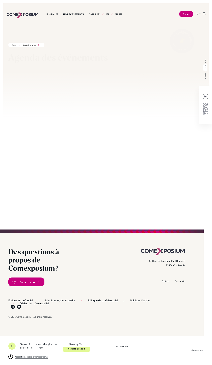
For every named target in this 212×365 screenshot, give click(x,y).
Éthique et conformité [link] (20, 300)
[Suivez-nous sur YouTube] (19, 307)
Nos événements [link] (73, 14)
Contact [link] (165, 281)
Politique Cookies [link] (140, 300)
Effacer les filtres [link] (198, 81)
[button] (205, 69)
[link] (22, 14)
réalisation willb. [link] (197, 350)
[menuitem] (198, 14)
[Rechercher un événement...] (29, 81)
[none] (198, 14)
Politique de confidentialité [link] (103, 300)
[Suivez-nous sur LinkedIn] (13, 307)
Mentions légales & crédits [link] (60, 300)
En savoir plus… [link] (123, 346)
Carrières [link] (95, 14)
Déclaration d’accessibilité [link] (34, 303)
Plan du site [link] (180, 281)
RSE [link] (108, 14)
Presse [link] (118, 14)
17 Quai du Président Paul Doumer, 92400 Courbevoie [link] (167, 263)
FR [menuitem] (197, 14)
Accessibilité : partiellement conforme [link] (31, 356)
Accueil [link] (15, 45)
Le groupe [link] (52, 14)
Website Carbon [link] (76, 349)
